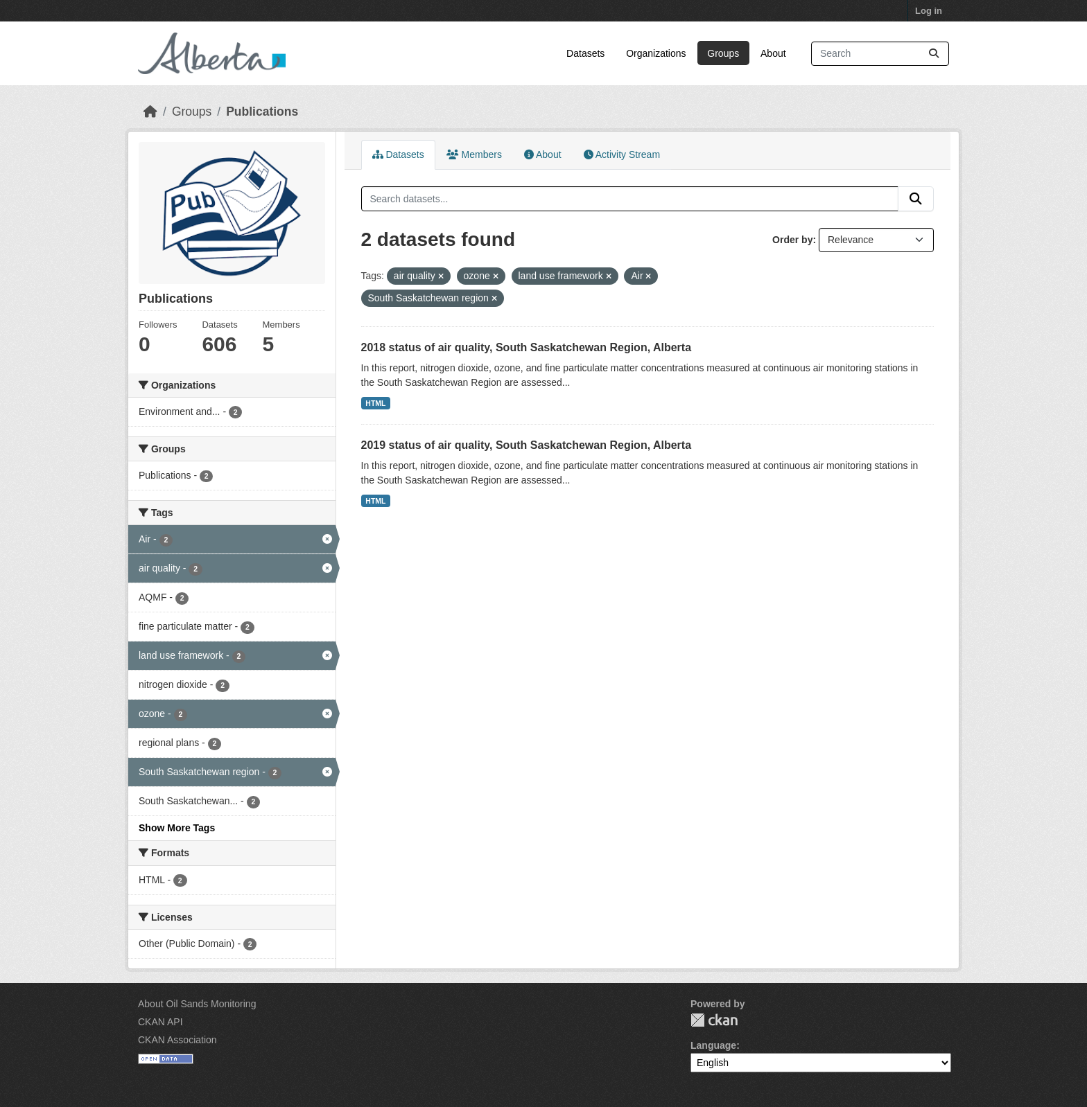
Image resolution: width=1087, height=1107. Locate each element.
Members (474, 154)
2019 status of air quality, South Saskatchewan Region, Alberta (526, 445)
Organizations (656, 53)
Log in (928, 11)
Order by (792, 239)
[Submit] (934, 54)
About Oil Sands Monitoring (197, 1003)
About (773, 53)
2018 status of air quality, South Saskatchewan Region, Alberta (526, 347)
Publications (262, 111)
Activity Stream (622, 154)
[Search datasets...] (880, 54)
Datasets (585, 53)
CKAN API (160, 1021)
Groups (723, 53)
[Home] (150, 111)
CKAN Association (177, 1039)
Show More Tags (177, 827)
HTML (375, 403)
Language (713, 1045)
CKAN (714, 1020)
